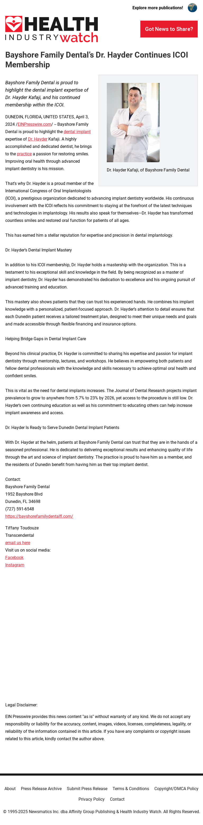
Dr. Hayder (37, 139)
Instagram (14, 564)
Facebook (14, 557)
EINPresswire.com (34, 124)
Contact (117, 799)
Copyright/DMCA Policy (176, 788)
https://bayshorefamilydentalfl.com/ (39, 516)
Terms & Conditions (131, 788)
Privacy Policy (92, 799)
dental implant (77, 131)
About (10, 788)
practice (24, 153)
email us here (17, 542)
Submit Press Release (87, 788)
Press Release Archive (41, 788)
